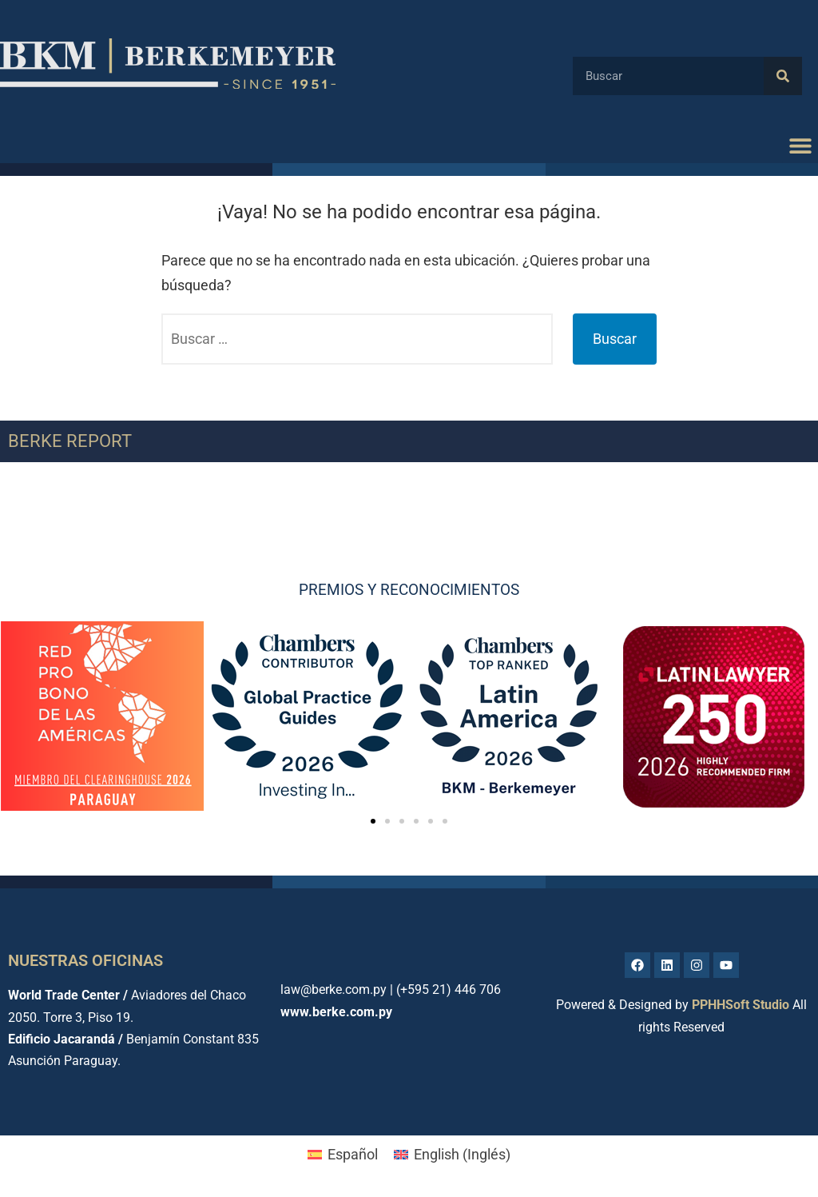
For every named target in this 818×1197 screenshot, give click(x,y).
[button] (800, 145)
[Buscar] (783, 76)
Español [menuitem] (353, 1154)
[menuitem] (343, 1155)
